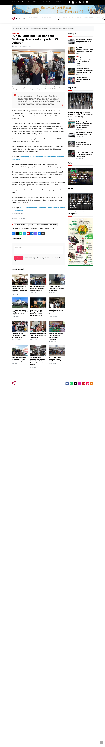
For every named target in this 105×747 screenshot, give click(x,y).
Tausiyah (72, 18)
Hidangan (52, 18)
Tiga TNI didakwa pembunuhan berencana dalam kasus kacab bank (84, 49)
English (79, 18)
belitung (53, 224)
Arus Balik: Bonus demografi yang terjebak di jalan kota (56, 359)
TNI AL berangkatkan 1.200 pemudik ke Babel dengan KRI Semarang (20, 312)
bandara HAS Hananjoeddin (38, 224)
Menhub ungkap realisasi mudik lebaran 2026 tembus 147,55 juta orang (80, 115)
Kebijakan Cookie (81, 402)
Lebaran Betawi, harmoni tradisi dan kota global (84, 79)
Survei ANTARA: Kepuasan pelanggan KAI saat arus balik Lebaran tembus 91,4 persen (37, 361)
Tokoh (65, 18)
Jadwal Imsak (37, 411)
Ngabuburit (43, 18)
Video (70, 111)
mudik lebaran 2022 (47, 228)
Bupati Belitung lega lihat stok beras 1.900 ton (56, 312)
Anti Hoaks (57, 393)
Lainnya (97, 18)
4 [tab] (83, 186)
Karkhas (56, 390)
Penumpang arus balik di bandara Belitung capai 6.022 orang (37, 288)
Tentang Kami (79, 405)
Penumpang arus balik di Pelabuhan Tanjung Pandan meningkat (19, 359)
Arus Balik (15, 33)
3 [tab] (81, 186)
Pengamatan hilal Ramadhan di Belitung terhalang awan (19, 335)
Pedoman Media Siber (82, 408)
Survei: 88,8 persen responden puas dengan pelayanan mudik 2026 (84, 70)
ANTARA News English (82, 390)
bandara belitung (21, 224)
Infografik (72, 214)
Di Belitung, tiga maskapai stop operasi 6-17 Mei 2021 (56, 288)
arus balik (16, 228)
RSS (76, 411)
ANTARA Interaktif (60, 396)
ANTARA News (37, 2)
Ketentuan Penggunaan (83, 396)
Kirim (18, 258)
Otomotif (44, 2)
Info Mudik (60, 18)
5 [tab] (86, 186)
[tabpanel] (81, 176)
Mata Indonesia (59, 399)
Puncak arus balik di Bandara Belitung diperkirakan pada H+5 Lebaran (52, 28)
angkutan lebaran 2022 (30, 228)
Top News (28, 2)
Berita (35, 18)
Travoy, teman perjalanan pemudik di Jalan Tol (83, 144)
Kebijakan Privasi (80, 399)
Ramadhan (17, 28)
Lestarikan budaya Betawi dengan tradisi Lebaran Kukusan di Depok (79, 177)
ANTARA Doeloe (59, 402)
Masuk (77, 393)
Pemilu (51, 2)
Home (30, 18)
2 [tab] (78, 186)
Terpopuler (21, 2)
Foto (91, 18)
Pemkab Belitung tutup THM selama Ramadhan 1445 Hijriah (38, 335)
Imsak (86, 18)
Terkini (14, 2)
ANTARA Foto (58, 2)
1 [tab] (75, 186)
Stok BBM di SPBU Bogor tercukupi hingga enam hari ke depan (84, 154)
